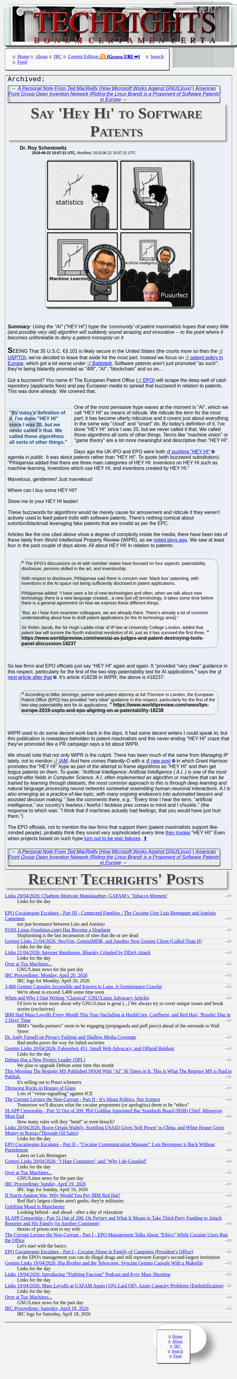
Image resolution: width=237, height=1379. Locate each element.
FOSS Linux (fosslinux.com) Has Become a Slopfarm (57, 931)
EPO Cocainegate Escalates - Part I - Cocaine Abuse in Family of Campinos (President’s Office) (99, 1253)
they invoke (178, 834)
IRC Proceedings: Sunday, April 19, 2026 (45, 1185)
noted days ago (170, 541)
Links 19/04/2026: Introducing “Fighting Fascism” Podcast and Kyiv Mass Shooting (87, 1275)
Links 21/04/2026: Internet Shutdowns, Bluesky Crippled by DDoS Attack (78, 954)
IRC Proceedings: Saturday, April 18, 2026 (47, 1309)
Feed (22, 62)
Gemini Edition (83, 56)
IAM (63, 762)
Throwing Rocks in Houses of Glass (40, 1089)
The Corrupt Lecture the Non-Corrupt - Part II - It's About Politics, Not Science (82, 1100)
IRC (58, 56)
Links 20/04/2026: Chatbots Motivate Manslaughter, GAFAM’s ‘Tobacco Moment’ (86, 897)
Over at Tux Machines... (28, 965)
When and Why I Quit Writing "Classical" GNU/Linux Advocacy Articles (77, 999)
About (41, 56)
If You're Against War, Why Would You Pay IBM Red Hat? (62, 1196)
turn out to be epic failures (112, 840)
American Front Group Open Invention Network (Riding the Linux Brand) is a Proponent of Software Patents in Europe (113, 95)
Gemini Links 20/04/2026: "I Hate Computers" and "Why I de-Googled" (76, 1162)
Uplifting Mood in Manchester (35, 1208)
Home (23, 56)
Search (157, 56)
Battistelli (102, 365)
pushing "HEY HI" (191, 453)
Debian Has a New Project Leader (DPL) (45, 1061)
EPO (148, 381)
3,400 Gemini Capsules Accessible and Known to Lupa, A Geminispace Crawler (83, 988)
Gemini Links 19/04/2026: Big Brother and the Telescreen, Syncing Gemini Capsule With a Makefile (104, 1264)
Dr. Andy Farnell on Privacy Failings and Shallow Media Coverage (70, 1038)
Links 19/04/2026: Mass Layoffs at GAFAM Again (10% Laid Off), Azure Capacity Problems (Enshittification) (114, 1287)
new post (161, 762)
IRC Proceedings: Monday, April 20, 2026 (46, 976)
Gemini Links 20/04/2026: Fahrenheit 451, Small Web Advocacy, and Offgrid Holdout (89, 1050)
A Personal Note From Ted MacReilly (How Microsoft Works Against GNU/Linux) (104, 90)
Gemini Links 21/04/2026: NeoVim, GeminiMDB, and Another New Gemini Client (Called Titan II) (103, 942)
